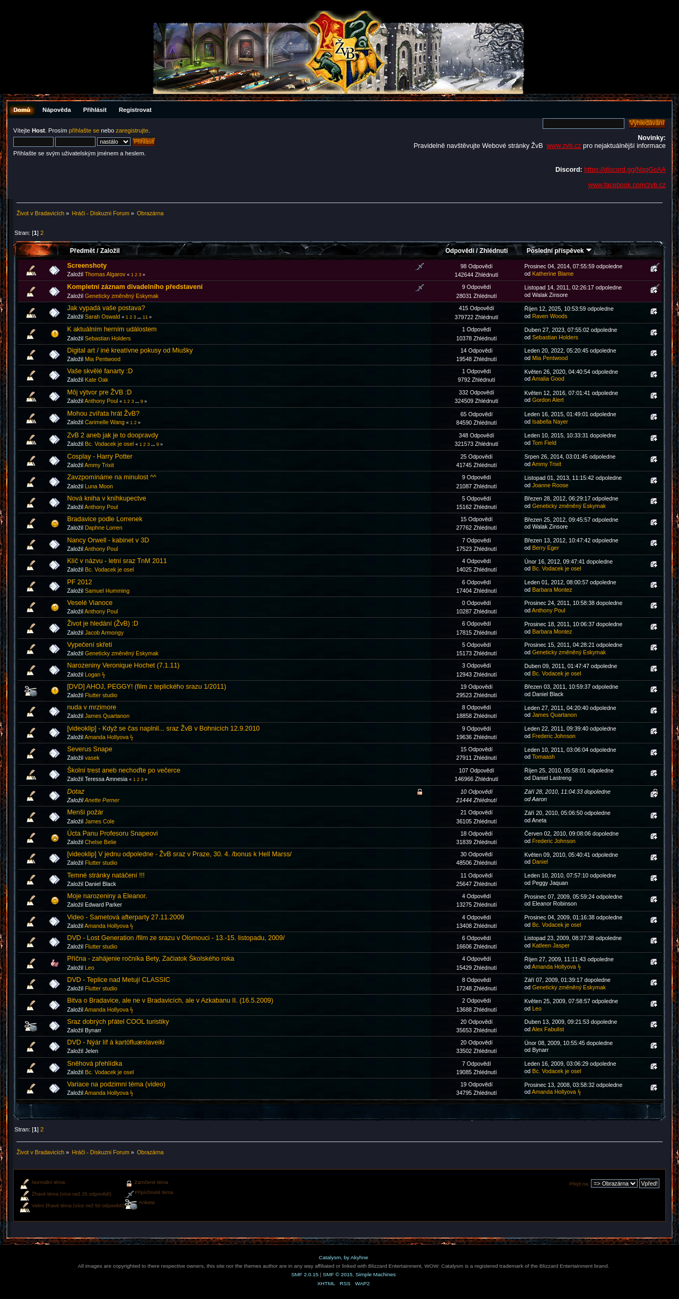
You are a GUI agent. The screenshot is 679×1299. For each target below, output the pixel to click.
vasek (92, 757)
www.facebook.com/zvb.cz (627, 185)
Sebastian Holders (108, 338)
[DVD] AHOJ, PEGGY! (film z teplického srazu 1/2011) (146, 686)
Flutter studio (101, 695)
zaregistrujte (132, 130)
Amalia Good (548, 378)
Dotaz (75, 791)
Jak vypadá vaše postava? (106, 308)
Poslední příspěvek (559, 250)
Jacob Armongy (104, 632)
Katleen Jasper (551, 945)
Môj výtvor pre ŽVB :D (99, 392)
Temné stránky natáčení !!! (105, 875)
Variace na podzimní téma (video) (116, 1084)
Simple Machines (375, 1274)
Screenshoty (87, 265)
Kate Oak (96, 379)
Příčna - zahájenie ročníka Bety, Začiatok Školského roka (150, 958)
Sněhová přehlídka (94, 1063)
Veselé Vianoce (89, 603)
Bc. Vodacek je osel (109, 444)
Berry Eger (545, 548)
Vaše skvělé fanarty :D (100, 371)
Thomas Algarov (105, 274)
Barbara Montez (552, 589)
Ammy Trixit (99, 465)
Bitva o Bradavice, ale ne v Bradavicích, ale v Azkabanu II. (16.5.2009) (170, 1000)
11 (145, 317)
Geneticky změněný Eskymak (122, 296)
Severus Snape (89, 749)
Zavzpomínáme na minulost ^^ (111, 477)
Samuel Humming (107, 590)
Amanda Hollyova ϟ (108, 737)
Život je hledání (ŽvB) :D (102, 623)
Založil (110, 250)
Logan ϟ (95, 674)
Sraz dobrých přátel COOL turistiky (118, 1021)
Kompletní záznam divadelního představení (135, 287)
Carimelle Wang (105, 422)
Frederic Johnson (554, 736)
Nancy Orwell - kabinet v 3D (108, 540)
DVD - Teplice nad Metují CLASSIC (118, 980)
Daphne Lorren (104, 527)
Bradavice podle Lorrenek (104, 519)
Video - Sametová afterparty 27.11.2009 (125, 917)
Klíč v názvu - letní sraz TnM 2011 (117, 561)
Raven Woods (549, 316)
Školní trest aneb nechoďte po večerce (123, 770)
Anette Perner (102, 800)
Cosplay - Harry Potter (99, 456)
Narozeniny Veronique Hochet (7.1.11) (123, 665)
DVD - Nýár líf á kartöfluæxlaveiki (115, 1042)
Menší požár (85, 812)
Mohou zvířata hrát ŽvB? (103, 413)
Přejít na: (579, 1184)
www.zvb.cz (563, 146)
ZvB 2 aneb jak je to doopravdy (112, 435)
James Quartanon (107, 716)
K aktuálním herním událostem (111, 329)
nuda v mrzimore (91, 707)
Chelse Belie (100, 842)
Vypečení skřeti (89, 644)
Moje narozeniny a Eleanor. (107, 896)
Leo (89, 967)
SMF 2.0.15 (305, 1274)
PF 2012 (79, 582)
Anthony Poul (101, 401)
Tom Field (544, 443)
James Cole (100, 821)
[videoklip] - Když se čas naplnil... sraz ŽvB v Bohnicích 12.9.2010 (163, 728)
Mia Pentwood (102, 359)
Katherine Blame (552, 273)
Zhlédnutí (494, 250)
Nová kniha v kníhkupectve (106, 498)
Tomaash (543, 756)
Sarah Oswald (102, 316)
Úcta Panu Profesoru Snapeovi (112, 833)
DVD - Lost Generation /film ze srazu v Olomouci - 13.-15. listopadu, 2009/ (175, 938)
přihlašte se (84, 130)
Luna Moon (99, 486)
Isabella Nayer (550, 421)
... (140, 317)
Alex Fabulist (548, 1029)
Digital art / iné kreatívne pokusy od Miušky (130, 350)
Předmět (82, 250)
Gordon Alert (547, 400)
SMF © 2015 (338, 1274)
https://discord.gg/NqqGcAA (625, 169)
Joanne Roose (550, 485)
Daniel (540, 861)
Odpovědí (459, 250)
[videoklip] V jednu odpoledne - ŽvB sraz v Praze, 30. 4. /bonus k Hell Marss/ (179, 854)
